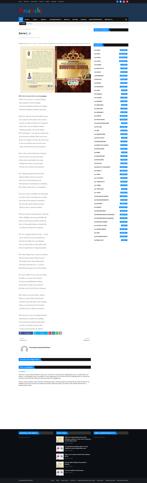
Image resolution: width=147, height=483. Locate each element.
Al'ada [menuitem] (27, 19)
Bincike (111, 83)
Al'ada (111, 61)
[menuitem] (21, 19)
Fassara (111, 97)
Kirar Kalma (111, 149)
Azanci (111, 72)
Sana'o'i (111, 171)
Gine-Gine (111, 108)
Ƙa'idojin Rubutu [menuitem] (55, 19)
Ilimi (111, 130)
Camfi (111, 90)
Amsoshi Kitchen (24, 37)
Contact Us (61, 1)
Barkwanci (111, 76)
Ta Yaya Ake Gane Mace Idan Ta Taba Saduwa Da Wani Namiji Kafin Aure (76, 447)
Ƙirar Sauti (111, 240)
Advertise (53, 1)
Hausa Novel (111, 119)
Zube (111, 233)
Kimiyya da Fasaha (111, 145)
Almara (111, 65)
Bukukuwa (111, 86)
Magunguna (111, 156)
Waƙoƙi (111, 207)
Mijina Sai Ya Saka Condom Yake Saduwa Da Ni (77, 455)
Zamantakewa (111, 229)
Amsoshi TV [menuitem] (108, 19)
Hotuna (111, 127)
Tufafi (111, 192)
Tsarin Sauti (111, 181)
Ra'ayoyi (111, 163)
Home (20, 1)
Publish (47, 1)
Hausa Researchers (111, 123)
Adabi (111, 54)
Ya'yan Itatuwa (111, 225)
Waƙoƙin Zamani (111, 222)
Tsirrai (111, 185)
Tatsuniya (111, 178)
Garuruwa (111, 105)
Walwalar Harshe (111, 196)
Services (41, 1)
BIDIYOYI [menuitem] (66, 19)
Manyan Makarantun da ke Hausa (86, 480)
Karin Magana (111, 141)
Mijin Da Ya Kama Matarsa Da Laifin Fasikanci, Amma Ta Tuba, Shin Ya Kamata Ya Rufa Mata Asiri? (78, 439)
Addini (111, 57)
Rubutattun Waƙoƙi (111, 167)
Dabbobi (111, 94)
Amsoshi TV (111, 68)
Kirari (111, 152)
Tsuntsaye (111, 189)
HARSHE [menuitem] (43, 19)
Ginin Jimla (111, 112)
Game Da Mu (34, 1)
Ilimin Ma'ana (111, 134)
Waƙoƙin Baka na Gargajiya (111, 214)
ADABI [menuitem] (35, 19)
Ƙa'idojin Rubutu (27, 29)
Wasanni (111, 203)
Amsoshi (30, 480)
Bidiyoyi (111, 79)
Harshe (111, 116)
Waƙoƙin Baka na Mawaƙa (111, 218)
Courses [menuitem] (83, 19)
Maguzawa (111, 160)
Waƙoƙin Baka (111, 211)
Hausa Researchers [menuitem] (95, 19)
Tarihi (111, 174)
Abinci (111, 50)
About (57, 480)
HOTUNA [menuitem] (75, 19)
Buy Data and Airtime (122, 480)
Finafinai (111, 101)
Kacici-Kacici (111, 138)
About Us (26, 1)
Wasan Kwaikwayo (111, 200)
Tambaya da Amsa (110, 480)
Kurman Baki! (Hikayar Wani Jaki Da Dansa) (76, 463)
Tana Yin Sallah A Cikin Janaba (74, 470)
